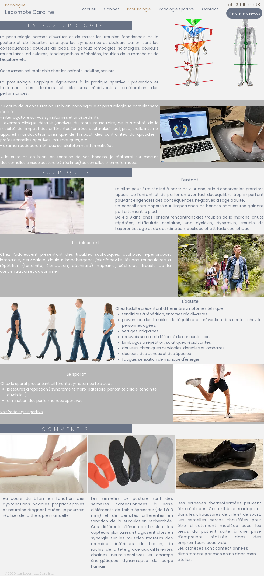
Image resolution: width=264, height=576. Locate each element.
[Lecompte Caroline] (29, 12)
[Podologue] (24, 5)
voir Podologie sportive (21, 412)
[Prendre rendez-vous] (244, 13)
